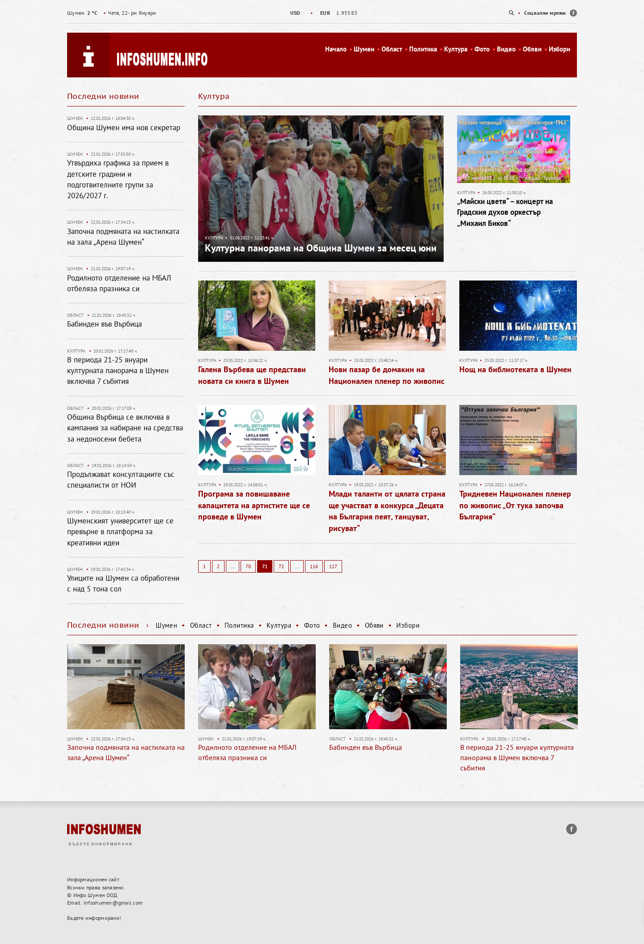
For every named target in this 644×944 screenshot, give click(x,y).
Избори (559, 49)
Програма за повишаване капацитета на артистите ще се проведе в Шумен (254, 505)
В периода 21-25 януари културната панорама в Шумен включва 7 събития (118, 371)
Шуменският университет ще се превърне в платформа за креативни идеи (120, 532)
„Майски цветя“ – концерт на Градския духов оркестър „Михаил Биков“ (505, 212)
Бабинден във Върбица (104, 324)
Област (391, 49)
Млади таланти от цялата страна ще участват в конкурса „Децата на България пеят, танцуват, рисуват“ (387, 511)
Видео (506, 49)
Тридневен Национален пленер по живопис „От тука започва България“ (515, 505)
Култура (455, 49)
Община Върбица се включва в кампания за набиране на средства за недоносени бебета (125, 428)
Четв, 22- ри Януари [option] (111, 12)
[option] (322, 13)
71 (264, 566)
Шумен (364, 49)
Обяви (532, 49)
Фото (482, 49)
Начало (336, 49)
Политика (423, 49)
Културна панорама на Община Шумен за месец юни (320, 248)
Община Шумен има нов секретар (123, 127)
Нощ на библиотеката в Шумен (515, 369)
